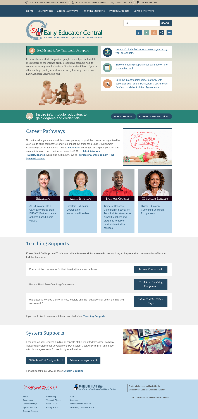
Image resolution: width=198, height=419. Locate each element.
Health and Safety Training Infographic (63, 50)
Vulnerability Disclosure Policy (82, 407)
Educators (74, 147)
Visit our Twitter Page (146, 32)
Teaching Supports (93, 10)
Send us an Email (169, 32)
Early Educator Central (64, 30)
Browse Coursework (150, 269)
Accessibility (51, 396)
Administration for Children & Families (91, 2)
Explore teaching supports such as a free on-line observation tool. (142, 66)
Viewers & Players (53, 400)
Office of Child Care (124, 2)
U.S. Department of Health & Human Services (48, 2)
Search (165, 23)
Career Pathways (67, 10)
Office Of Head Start (149, 2)
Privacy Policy (52, 407)
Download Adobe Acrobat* (80, 404)
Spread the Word (144, 10)
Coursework (45, 10)
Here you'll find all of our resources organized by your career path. (142, 51)
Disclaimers (74, 400)
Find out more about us (139, 32)
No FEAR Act (51, 404)
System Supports (119, 10)
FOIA (72, 396)
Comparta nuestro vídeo (154, 116)
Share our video (123, 116)
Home (29, 10)
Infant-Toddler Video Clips (150, 301)
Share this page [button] (161, 32)
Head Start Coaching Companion (151, 284)
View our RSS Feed (154, 32)
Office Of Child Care (48, 388)
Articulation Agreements (83, 360)
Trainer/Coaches (35, 155)
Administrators (91, 151)
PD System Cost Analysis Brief (45, 360)
